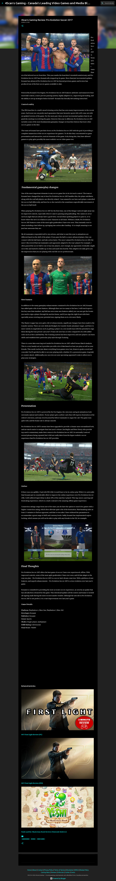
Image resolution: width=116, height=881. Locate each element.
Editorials (61, 872)
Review (33, 839)
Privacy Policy (48, 870)
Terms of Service (59, 870)
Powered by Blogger (58, 878)
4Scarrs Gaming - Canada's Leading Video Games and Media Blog (48, 3)
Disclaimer (69, 870)
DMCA (76, 870)
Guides (67, 872)
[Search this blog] (105, 3)
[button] (22, 26)
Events (73, 872)
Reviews (53, 872)
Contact (40, 870)
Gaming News (45, 872)
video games (40, 839)
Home (29, 870)
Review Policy (84, 870)
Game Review (25, 839)
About (34, 870)
